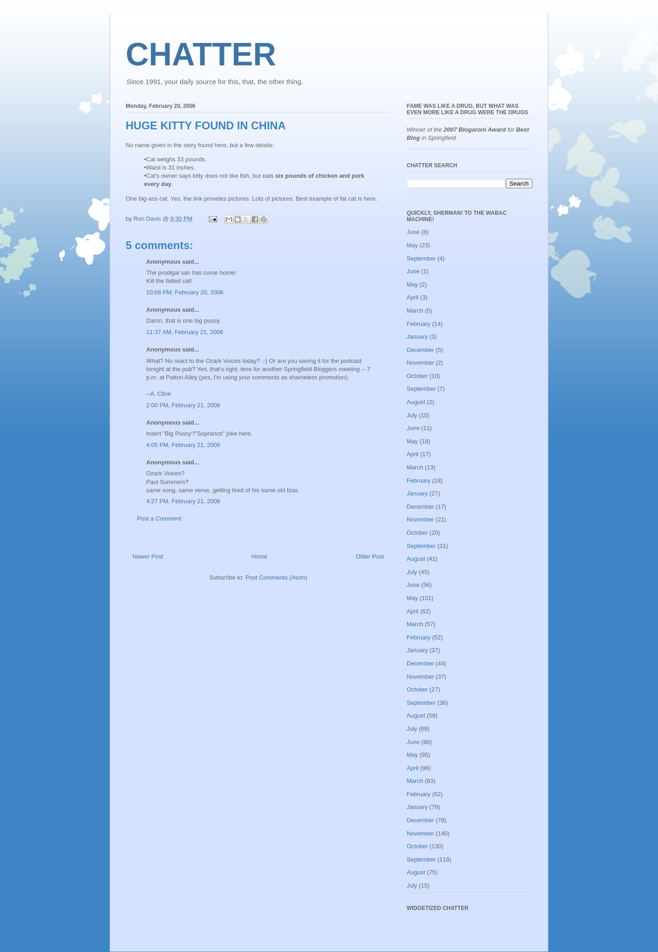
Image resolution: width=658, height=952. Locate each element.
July (412, 415)
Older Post (370, 556)
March (415, 310)
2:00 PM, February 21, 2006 (183, 405)
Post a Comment (159, 518)
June (413, 232)
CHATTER (201, 54)
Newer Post (148, 556)
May (412, 245)
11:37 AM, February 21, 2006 (184, 332)
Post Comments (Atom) (276, 577)
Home (260, 556)
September (421, 258)
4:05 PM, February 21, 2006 (183, 444)
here (220, 145)
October (417, 375)
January (417, 336)
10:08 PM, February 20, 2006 (184, 292)
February (418, 323)
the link (192, 198)
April (413, 297)
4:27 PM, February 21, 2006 (183, 501)
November (420, 362)
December (420, 349)
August (416, 402)
